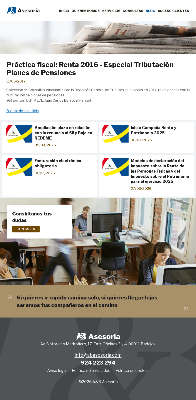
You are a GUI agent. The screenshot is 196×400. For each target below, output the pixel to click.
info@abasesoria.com (98, 355)
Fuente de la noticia (22, 111)
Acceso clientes (173, 11)
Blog (150, 11)
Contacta (26, 229)
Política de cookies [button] (132, 370)
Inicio (64, 11)
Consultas (133, 11)
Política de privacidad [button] (91, 370)
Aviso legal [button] (57, 370)
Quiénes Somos (86, 11)
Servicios (111, 11)
